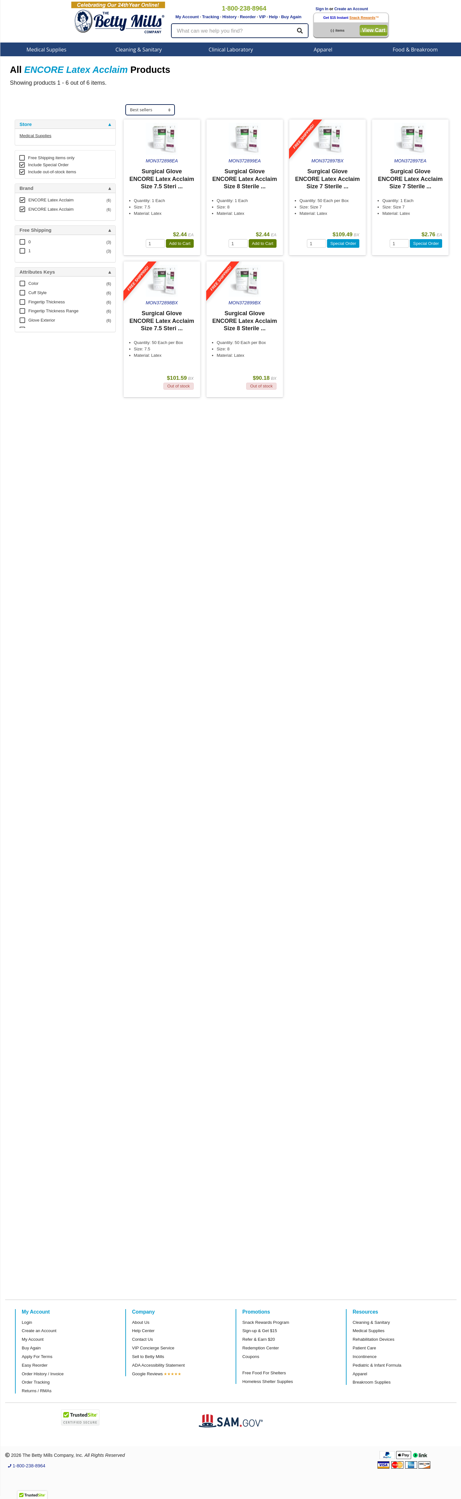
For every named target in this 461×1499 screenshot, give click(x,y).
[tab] (65, 124)
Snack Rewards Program (265, 1322)
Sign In (322, 9)
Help (273, 16)
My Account (187, 16)
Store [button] (26, 124)
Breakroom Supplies (372, 1382)
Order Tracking (36, 1382)
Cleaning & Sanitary (138, 49)
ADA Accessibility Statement (158, 1365)
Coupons (250, 1356)
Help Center (143, 1330)
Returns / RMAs (36, 1390)
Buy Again (291, 16)
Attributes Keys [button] (37, 272)
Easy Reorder (35, 1365)
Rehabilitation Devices (373, 1339)
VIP (262, 16)
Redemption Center (260, 1348)
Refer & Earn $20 (258, 1339)
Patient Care (364, 1348)
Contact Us (142, 1339)
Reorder (248, 16)
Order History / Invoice (43, 1373)
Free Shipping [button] (35, 230)
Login (27, 1322)
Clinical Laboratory (231, 49)
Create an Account (351, 9)
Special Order (343, 243)
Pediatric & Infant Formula (377, 1365)
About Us (140, 1322)
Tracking (210, 16)
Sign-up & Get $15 (259, 1330)
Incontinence (365, 1356)
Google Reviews (147, 1373)
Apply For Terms (37, 1356)
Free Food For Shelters (264, 1372)
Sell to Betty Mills (148, 1356)
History (229, 16)
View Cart (373, 30)
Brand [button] (26, 188)
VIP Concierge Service (153, 1348)
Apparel (323, 49)
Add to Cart (180, 243)
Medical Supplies (46, 49)
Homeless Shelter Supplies (267, 1381)
